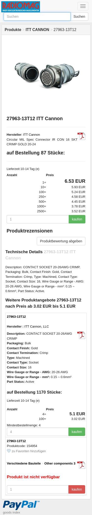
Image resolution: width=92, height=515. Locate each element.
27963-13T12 (16, 316)
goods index (11, 512)
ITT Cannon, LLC (37, 326)
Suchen (79, 16)
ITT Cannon (31, 134)
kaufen (77, 219)
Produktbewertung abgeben (61, 241)
